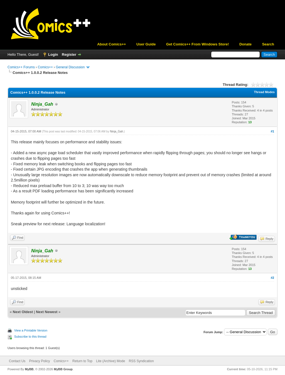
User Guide (146, 44)
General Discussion (70, 67)
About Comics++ (111, 44)
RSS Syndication (141, 361)
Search (268, 44)
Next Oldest (23, 312)
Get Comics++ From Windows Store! (197, 44)
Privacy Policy (39, 361)
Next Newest (46, 312)
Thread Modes (264, 92)
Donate (245, 44)
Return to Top (82, 361)
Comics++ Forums (21, 67)
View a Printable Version (30, 330)
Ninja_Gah (116, 131)
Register (69, 54)
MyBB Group (63, 369)
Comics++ (45, 67)
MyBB (29, 369)
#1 (272, 131)
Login (53, 54)
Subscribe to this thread (30, 336)
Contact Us (17, 361)
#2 (272, 277)
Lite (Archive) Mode (110, 361)
